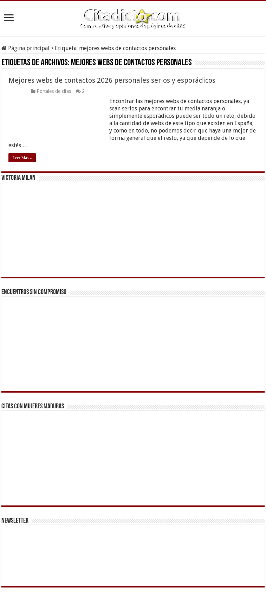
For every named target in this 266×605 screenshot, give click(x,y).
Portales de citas (54, 91)
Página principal (25, 48)
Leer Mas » (22, 157)
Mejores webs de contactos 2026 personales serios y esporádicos (111, 80)
